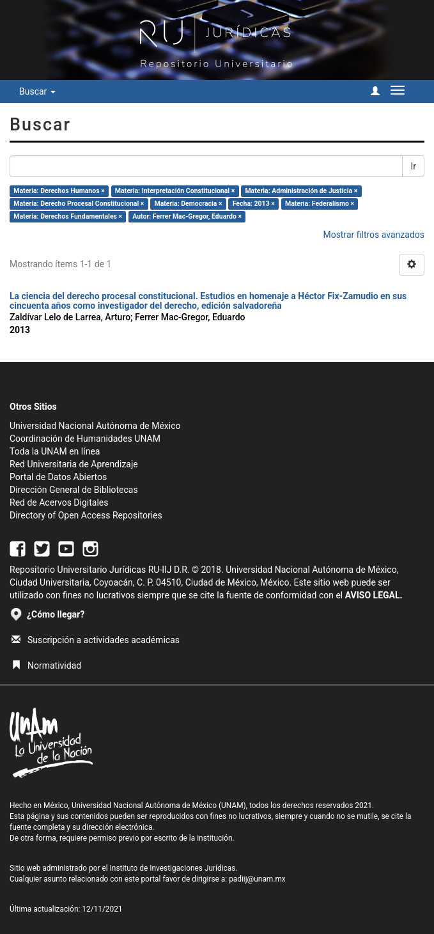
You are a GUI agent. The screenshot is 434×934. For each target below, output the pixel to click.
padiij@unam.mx (257, 879)
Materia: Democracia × (188, 203)
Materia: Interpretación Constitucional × (175, 191)
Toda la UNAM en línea (55, 451)
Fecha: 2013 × (254, 203)
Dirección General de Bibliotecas (74, 490)
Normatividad (46, 665)
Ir (413, 166)
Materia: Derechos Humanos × (58, 191)
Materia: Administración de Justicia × (301, 191)
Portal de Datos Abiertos (58, 477)
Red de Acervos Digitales (59, 502)
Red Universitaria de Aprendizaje (74, 464)
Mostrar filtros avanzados (373, 235)
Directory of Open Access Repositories (86, 515)
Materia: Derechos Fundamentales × (67, 216)
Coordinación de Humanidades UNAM (85, 438)
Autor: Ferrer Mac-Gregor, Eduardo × (187, 216)
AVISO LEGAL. (374, 595)
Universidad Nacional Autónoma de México (95, 426)
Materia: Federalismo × (319, 203)
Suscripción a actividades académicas (96, 640)
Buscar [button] (37, 91)
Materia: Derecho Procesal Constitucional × (78, 203)
